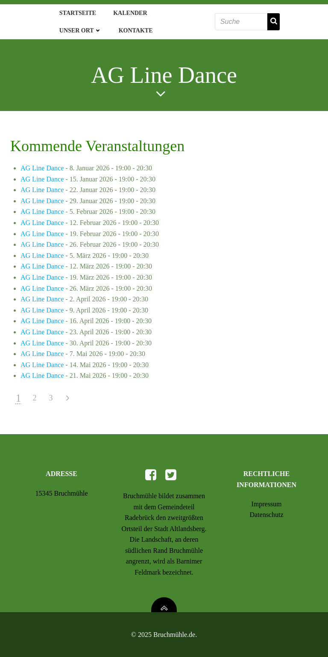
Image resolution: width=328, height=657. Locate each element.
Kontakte (136, 30)
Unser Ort (80, 30)
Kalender (130, 13)
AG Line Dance (42, 168)
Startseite (77, 13)
